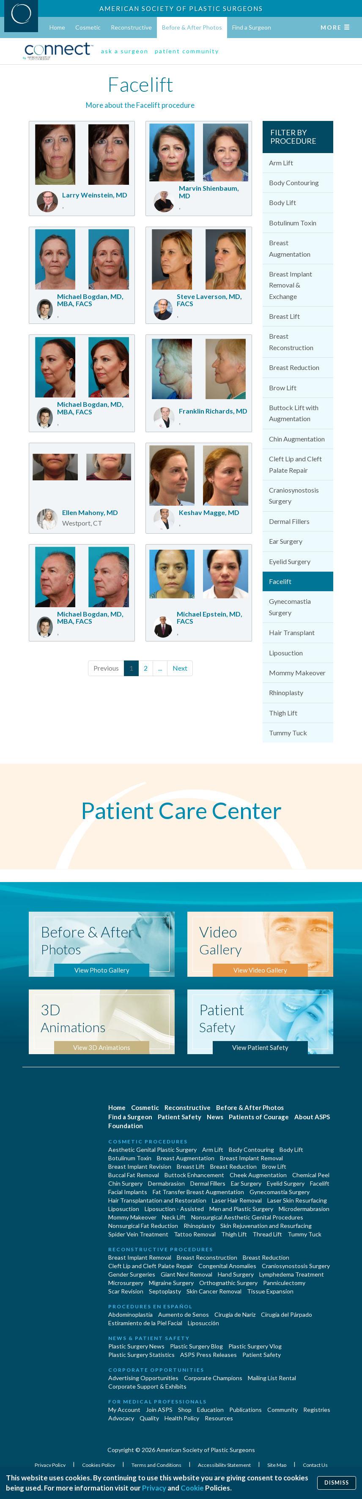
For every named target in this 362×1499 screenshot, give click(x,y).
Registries (316, 1409)
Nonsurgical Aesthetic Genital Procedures (247, 1217)
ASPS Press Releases (208, 1354)
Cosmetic (88, 27)
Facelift (280, 581)
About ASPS (312, 1117)
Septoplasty (165, 1291)
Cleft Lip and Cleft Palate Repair (295, 464)
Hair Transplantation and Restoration (157, 1200)
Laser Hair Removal (237, 1200)
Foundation (125, 1125)
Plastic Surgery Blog (196, 1346)
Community (282, 1409)
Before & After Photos (192, 27)
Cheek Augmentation (258, 1174)
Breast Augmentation (289, 248)
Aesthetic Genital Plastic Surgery (152, 1149)
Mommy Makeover (297, 673)
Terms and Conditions (157, 1465)
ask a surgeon (124, 51)
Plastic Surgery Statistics (141, 1354)
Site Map (277, 1465)
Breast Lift (284, 316)
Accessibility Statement (225, 1465)
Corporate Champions (213, 1377)
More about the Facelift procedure (140, 105)
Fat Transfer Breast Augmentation (198, 1191)
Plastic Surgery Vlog (255, 1346)
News (215, 1117)
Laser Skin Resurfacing (297, 1200)
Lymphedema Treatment (291, 1274)
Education (210, 1409)
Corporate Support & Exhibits (147, 1386)
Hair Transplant (292, 632)
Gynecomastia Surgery (290, 606)
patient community (187, 51)
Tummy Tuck (288, 733)
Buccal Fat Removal (133, 1174)
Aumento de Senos (183, 1314)
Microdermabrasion (304, 1208)
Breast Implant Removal (251, 1158)
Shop (185, 1409)
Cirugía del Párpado (286, 1314)
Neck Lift (174, 1217)
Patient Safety (179, 1117)
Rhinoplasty (286, 692)
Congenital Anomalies (227, 1265)
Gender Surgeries (131, 1274)
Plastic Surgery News (136, 1346)
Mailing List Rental (272, 1377)
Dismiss (336, 1483)
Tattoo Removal (195, 1234)
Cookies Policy (99, 1465)
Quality (149, 1418)
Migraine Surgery (171, 1282)
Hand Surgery (236, 1274)
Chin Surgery (125, 1183)
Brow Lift (282, 388)
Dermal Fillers (289, 521)
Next (180, 668)
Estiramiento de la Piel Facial (145, 1322)
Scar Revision (125, 1291)
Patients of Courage (259, 1117)
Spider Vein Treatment (138, 1234)
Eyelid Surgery (289, 561)
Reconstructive (131, 27)
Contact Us (315, 1465)
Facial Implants (127, 1191)
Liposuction (286, 653)
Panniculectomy (284, 1282)
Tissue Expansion (270, 1291)
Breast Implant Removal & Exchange (290, 285)
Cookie (192, 1487)
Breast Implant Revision (139, 1166)
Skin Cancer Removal (213, 1291)
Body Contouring (294, 182)
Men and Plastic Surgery (241, 1208)
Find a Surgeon (251, 27)
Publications (245, 1409)
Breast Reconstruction (291, 341)
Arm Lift (281, 163)
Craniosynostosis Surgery (294, 495)
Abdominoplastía (130, 1314)
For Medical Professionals (157, 1401)
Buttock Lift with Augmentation (293, 412)
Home (57, 27)
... (160, 668)
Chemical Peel (310, 1174)
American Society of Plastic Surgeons (181, 8)
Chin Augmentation (297, 439)
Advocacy (121, 1418)
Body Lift (282, 202)
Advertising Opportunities (143, 1377)
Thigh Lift (283, 713)
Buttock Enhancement (194, 1174)
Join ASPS (159, 1409)
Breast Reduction (294, 367)
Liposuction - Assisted (174, 1208)
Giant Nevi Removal (186, 1274)
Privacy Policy (50, 1465)
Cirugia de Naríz (234, 1314)
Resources (219, 1418)
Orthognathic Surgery (228, 1282)
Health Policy (182, 1418)
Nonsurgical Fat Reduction (143, 1225)
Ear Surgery (285, 541)
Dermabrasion (166, 1183)
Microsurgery (125, 1282)
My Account (124, 1409)
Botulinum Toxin (292, 223)
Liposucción (203, 1322)
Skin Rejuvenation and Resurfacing (266, 1225)
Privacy (154, 1487)
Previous (106, 668)
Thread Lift (267, 1234)
